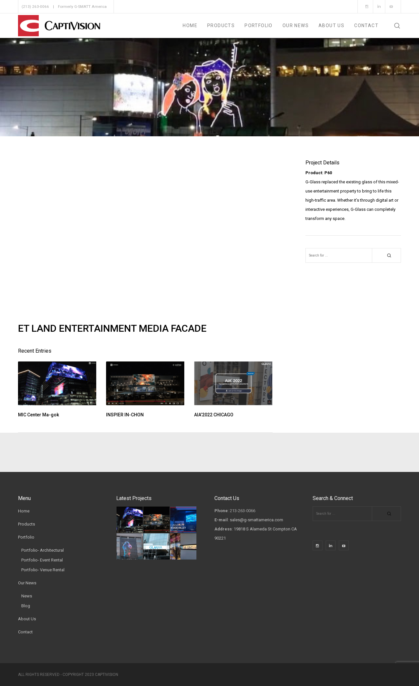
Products (26, 524)
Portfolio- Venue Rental (42, 569)
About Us (27, 618)
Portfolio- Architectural (42, 550)
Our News (27, 582)
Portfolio (26, 537)
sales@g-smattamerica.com (256, 519)
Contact (25, 631)
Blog (25, 605)
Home (23, 511)
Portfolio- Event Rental (42, 560)
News (26, 596)
